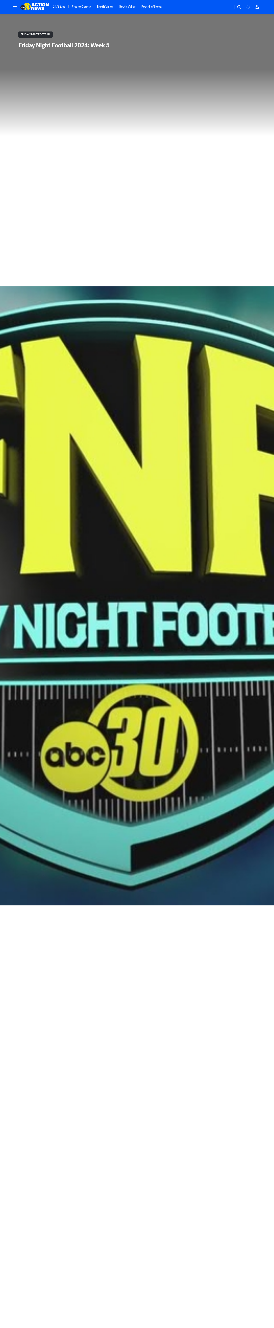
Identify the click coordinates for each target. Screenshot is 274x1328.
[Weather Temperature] (227, 7)
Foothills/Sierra (151, 7)
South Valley (127, 7)
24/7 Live (59, 7)
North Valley (105, 7)
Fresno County (81, 7)
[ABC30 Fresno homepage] (34, 7)
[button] (15, 6)
